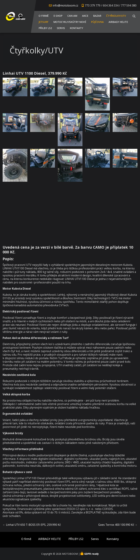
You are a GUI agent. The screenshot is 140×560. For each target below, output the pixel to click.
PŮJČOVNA (97, 22)
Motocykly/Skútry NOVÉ (69, 22)
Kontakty (76, 28)
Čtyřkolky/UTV (116, 15)
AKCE (85, 15)
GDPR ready (91, 553)
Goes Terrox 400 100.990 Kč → (117, 525)
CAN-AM (72, 15)
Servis (61, 28)
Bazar (97, 15)
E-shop (58, 15)
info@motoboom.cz (65, 5)
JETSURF (43, 22)
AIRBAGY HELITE (118, 22)
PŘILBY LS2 (45, 28)
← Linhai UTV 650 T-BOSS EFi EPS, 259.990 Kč (32, 525)
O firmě (44, 15)
